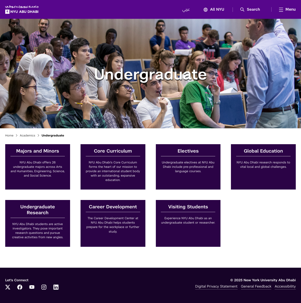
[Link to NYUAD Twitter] (8, 287)
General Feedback (256, 286)
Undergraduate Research (37, 210)
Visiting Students (188, 207)
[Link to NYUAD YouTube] (32, 287)
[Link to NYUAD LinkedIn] (56, 287)
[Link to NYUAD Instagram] (44, 287)
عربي (186, 9)
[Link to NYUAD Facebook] (20, 287)
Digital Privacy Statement (216, 286)
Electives (188, 151)
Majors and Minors (37, 151)
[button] (251, 9)
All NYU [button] (212, 9)
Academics (27, 135)
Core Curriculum (113, 151)
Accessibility (285, 286)
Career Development (113, 207)
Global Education (263, 151)
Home (9, 135)
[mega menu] (286, 9)
